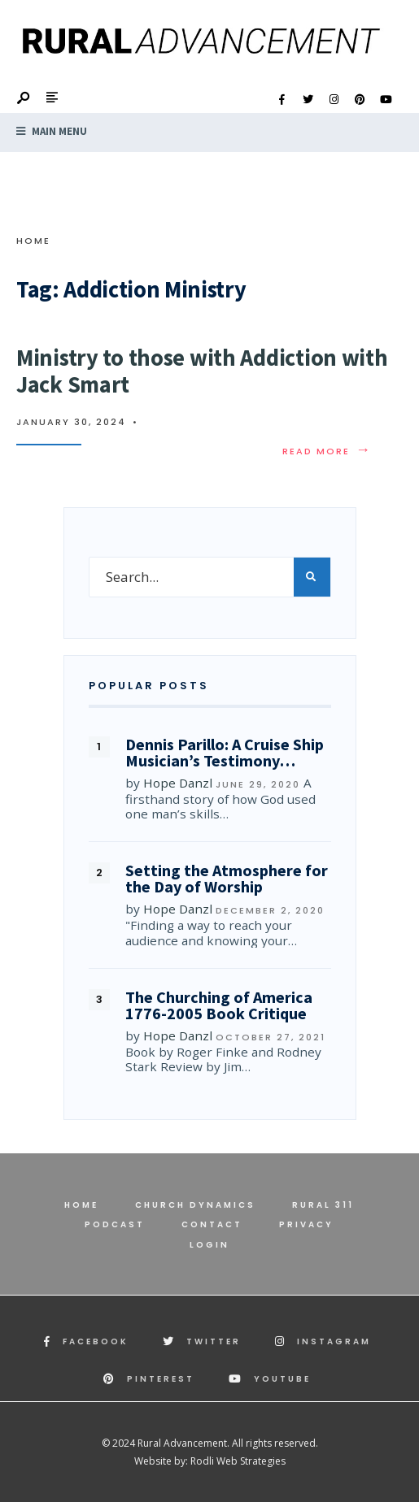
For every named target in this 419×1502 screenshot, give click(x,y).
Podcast (115, 1224)
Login (209, 1245)
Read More (327, 451)
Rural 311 (323, 1205)
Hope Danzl (177, 783)
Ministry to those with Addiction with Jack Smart (202, 371)
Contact (211, 1224)
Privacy (306, 1224)
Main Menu (51, 131)
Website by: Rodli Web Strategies (210, 1461)
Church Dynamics (195, 1205)
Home (33, 240)
